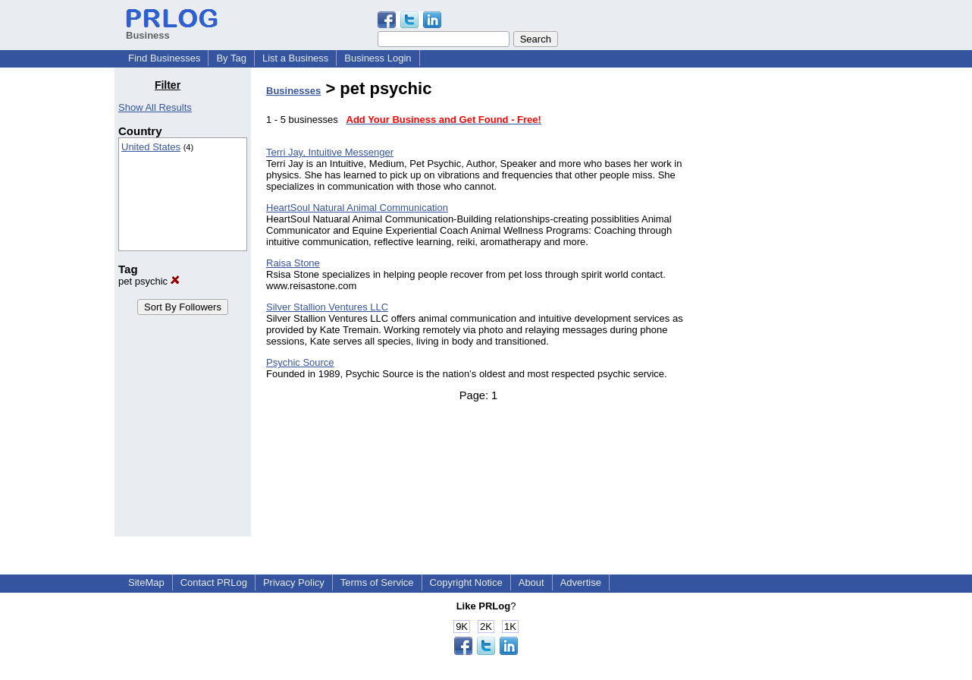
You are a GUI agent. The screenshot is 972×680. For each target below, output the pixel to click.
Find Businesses (164, 58)
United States (150, 147)
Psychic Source (300, 362)
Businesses (293, 90)
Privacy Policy (294, 582)
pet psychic (149, 281)
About (531, 582)
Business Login (377, 58)
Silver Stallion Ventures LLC (327, 307)
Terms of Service (377, 582)
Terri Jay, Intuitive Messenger (330, 152)
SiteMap (146, 582)
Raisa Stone (293, 263)
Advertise (580, 582)
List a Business (295, 58)
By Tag (231, 58)
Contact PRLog (213, 582)
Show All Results (155, 107)
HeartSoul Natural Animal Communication (357, 207)
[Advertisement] (780, 306)
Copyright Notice (466, 582)
